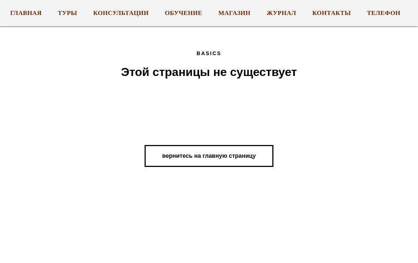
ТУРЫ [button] (67, 12)
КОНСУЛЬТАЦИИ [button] (121, 12)
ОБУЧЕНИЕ (183, 12)
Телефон (383, 12)
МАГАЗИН (235, 12)
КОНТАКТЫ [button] (331, 12)
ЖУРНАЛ (281, 12)
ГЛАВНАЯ (26, 12)
